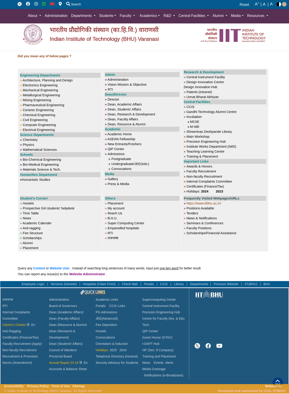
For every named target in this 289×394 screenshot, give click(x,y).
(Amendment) (22, 362)
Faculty (126, 16)
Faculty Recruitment (16, 344)
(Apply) (37, 344)
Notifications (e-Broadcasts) (163, 375)
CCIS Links (117, 306)
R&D (167, 16)
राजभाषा (7, 299)
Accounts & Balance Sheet (68, 369)
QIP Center (150, 331)
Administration (56, 16)
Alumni (218, 16)
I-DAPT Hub (150, 344)
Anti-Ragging (11, 331)
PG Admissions (106, 312)
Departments (82, 16)
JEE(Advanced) (107, 318)
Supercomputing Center (159, 299)
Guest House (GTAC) (157, 337)
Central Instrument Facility (160, 306)
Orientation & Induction (112, 344)
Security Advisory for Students (117, 362)
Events (158, 362)
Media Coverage (153, 369)
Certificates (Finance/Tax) (20, 337)
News (146, 362)
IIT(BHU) (251, 284)
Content (39, 268)
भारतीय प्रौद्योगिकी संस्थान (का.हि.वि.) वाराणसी (104, 29)
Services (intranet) (64, 284)
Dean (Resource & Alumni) (68, 325)
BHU (266, 284)
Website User (60, 268)
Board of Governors (63, 306)
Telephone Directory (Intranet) (117, 356)
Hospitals (90, 284)
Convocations (105, 337)
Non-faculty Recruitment (19, 350)
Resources (256, 16)
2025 (113, 350)
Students (106, 16)
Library (179, 284)
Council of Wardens (63, 350)
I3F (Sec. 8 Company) (157, 350)
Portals (149, 284)
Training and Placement (159, 356)
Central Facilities (192, 16)
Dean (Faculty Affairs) (64, 318)
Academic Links (107, 299)
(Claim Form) (107, 284)
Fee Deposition (106, 325)
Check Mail (130, 284)
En (33, 325)
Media (236, 16)
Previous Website (226, 284)
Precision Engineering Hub (161, 312)
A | (258, 4)
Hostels (101, 331)
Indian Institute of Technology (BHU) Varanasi (104, 39)
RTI (4, 306)
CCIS (164, 284)
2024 (122, 350)
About (33, 16)
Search (73, 4)
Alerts (169, 362)
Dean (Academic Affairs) (66, 312)
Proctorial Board (60, 356)
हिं (28, 325)
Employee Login (33, 284)
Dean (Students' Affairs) (66, 344)
